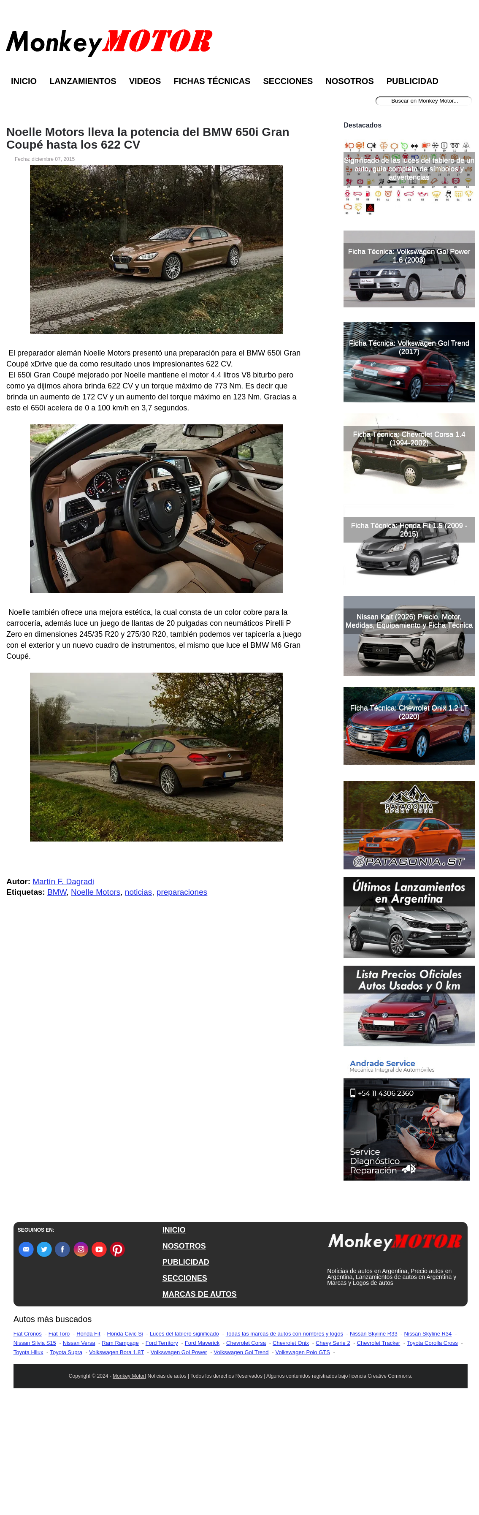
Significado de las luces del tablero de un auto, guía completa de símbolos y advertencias (409, 278)
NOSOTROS (184, 1356)
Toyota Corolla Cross (432, 1453)
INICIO (174, 1340)
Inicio (24, 81)
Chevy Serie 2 (333, 1453)
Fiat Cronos (28, 1443)
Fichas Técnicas (211, 81)
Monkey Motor (129, 1486)
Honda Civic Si (125, 1443)
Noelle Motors (95, 892)
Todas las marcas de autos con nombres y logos (284, 1443)
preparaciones (182, 892)
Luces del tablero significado (184, 1443)
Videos (145, 81)
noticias (138, 892)
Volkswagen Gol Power (179, 1462)
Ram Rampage (120, 1453)
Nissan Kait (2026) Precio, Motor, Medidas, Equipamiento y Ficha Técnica (409, 730)
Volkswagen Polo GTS (303, 1462)
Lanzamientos (82, 81)
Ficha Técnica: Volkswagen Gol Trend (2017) (409, 457)
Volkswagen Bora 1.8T (116, 1462)
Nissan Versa (79, 1453)
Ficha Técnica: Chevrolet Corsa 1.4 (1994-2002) (409, 548)
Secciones (288, 81)
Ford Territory (162, 1453)
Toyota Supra (66, 1462)
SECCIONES (184, 1388)
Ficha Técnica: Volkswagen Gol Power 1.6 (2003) (409, 365)
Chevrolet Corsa (246, 1453)
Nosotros (349, 81)
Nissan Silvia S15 (35, 1453)
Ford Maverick (202, 1453)
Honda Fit (88, 1443)
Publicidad (412, 81)
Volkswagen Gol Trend (241, 1462)
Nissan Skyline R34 (428, 1443)
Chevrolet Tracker (379, 1453)
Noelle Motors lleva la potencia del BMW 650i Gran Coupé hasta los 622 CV (148, 138)
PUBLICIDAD (185, 1372)
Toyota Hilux (28, 1462)
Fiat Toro (59, 1443)
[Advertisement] (409, 170)
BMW (56, 892)
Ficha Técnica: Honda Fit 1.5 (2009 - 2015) (409, 639)
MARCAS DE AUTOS (199, 1404)
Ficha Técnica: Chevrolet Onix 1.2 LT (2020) (409, 822)
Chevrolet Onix (291, 1453)
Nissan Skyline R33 (374, 1443)
